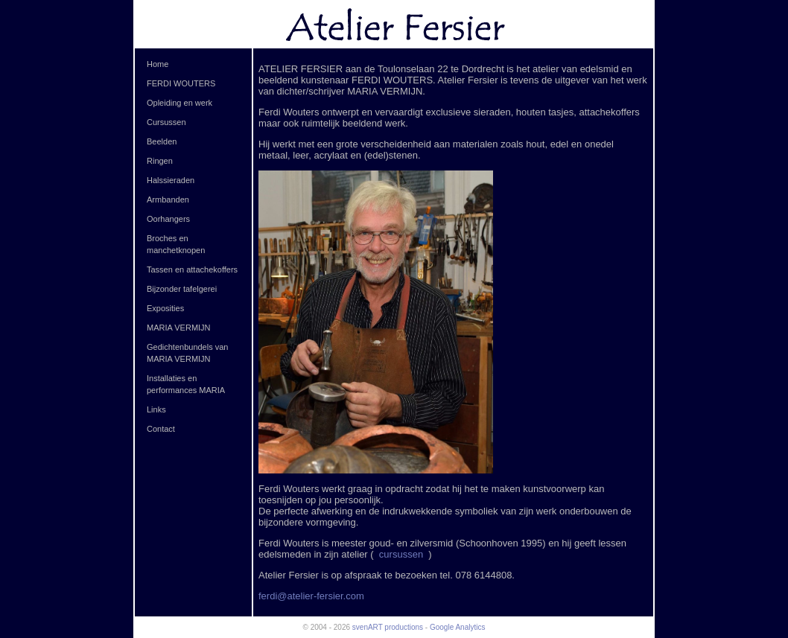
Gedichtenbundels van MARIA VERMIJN (187, 352)
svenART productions (387, 627)
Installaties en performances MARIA (186, 384)
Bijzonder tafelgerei (182, 288)
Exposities (165, 308)
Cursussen (166, 122)
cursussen (402, 554)
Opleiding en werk (179, 102)
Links (156, 409)
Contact (161, 428)
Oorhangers (168, 218)
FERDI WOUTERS (181, 83)
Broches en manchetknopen (176, 244)
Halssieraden (170, 180)
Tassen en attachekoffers (192, 269)
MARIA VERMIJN (179, 327)
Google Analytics (458, 627)
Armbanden (168, 199)
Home (157, 64)
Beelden (162, 141)
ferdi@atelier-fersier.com (311, 596)
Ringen (160, 160)
